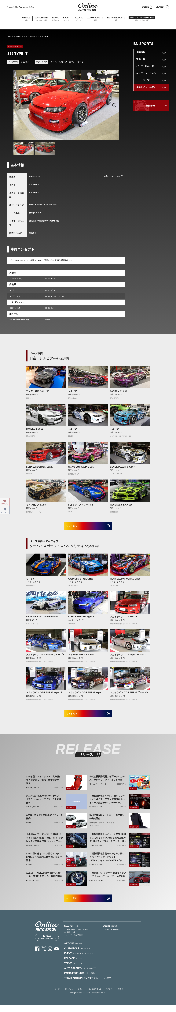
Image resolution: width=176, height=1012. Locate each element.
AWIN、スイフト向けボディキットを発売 (44, 821)
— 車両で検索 (69, 939)
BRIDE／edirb (32, 792)
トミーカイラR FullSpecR (81, 657)
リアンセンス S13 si (36, 505)
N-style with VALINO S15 (81, 467)
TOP (9, 36)
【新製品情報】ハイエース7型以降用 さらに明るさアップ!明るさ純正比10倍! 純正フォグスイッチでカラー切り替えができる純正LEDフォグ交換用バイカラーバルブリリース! (107, 842)
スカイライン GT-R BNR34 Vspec (85, 695)
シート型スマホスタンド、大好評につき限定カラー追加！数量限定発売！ (43, 784)
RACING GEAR (96, 885)
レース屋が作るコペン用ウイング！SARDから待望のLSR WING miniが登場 (44, 861)
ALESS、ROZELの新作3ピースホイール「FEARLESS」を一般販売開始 (44, 879)
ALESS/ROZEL (33, 885)
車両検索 (17, 36)
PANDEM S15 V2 (118, 391)
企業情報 (140, 52)
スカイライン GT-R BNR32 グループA (45, 657)
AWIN (28, 827)
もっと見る (76, 527)
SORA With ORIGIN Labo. (39, 467)
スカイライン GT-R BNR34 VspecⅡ (44, 695)
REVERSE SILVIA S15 (121, 505)
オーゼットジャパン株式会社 (102, 827)
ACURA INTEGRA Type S (81, 619)
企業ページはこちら (112, 176)
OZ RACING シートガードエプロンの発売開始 (106, 821)
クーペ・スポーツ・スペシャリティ (66, 62)
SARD (29, 869)
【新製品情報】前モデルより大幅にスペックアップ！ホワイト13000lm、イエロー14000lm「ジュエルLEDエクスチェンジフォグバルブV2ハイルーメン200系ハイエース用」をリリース (107, 862)
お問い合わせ (69, 996)
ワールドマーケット (98, 789)
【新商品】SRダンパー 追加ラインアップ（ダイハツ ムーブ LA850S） (107, 879)
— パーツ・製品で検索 (73, 942)
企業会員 (119, 996)
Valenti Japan (95, 811)
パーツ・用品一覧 (145, 66)
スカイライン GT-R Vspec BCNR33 (128, 657)
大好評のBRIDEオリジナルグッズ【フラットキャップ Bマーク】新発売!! (43, 803)
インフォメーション (146, 73)
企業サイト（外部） (146, 87)
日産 (25, 36)
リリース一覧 (142, 80)
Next (114, 105)
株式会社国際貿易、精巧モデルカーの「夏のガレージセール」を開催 (107, 783)
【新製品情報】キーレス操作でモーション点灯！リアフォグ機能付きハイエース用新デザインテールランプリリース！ (107, 804)
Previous (18, 105)
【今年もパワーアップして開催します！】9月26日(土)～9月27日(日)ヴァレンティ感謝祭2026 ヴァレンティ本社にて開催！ (44, 842)
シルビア (33, 36)
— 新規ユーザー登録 (111, 936)
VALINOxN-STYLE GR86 (80, 581)
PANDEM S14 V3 (34, 429)
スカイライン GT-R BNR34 (123, 619)
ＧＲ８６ (30, 581)
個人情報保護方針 (95, 996)
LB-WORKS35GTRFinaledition (42, 619)
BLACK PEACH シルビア (122, 467)
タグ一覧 (56, 996)
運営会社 (81, 996)
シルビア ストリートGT (80, 505)
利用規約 (109, 996)
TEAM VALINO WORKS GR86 (125, 581)
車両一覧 (140, 59)
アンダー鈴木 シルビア (37, 391)
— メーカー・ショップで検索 (76, 936)
